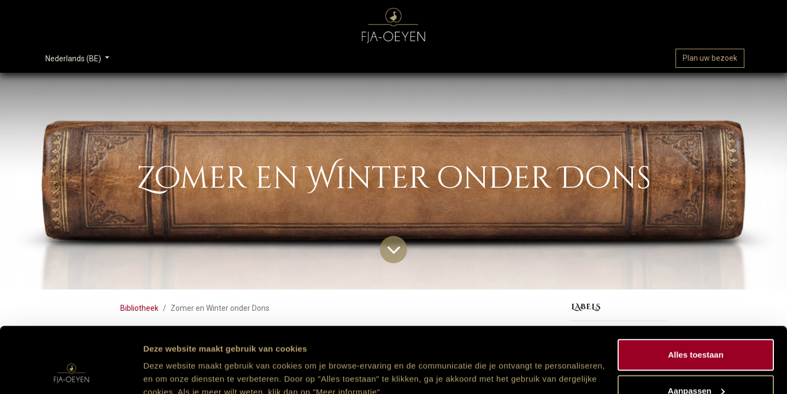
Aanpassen (696, 329)
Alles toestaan (696, 293)
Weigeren (695, 364)
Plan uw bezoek (710, 58)
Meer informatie (174, 360)
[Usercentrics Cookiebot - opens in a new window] (71, 372)
